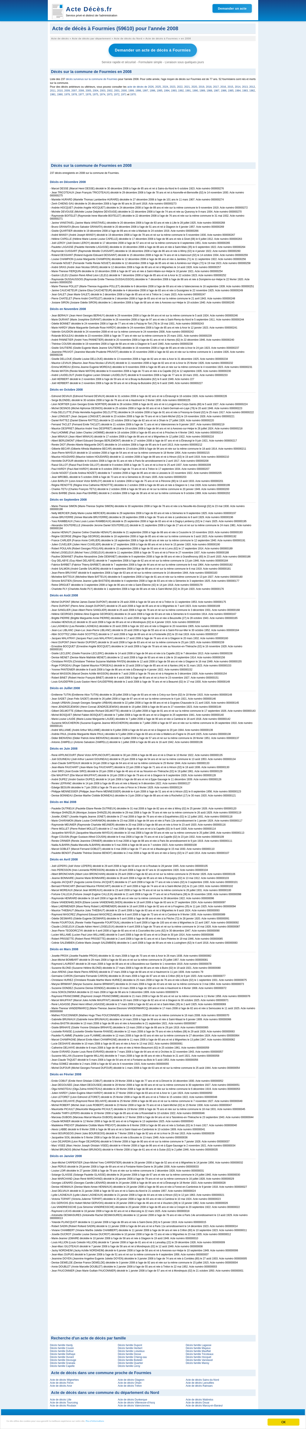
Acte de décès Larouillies (200, 1381)
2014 (238, 85)
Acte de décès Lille (60, 1398)
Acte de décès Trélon (130, 1384)
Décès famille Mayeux (198, 1346)
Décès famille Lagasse (198, 1343)
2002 (110, 89)
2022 (180, 85)
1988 (209, 89)
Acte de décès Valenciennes (134, 1404)
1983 (245, 89)
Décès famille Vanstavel (199, 1358)
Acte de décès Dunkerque (132, 1398)
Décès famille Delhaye (62, 1352)
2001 (117, 89)
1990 (195, 89)
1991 (188, 89)
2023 (173, 85)
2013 (245, 85)
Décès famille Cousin (62, 1346)
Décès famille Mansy (197, 1361)
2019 (201, 85)
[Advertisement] (153, 129)
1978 (74, 92)
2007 (74, 89)
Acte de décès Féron (62, 1381)
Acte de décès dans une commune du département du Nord (105, 1391)
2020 (194, 85)
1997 (145, 89)
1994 (167, 89)
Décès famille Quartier (130, 1361)
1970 (133, 92)
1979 (67, 92)
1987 (217, 89)
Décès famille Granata (62, 1361)
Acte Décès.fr (89, 9)
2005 (88, 89)
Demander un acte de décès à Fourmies (153, 49)
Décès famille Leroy (129, 1364)
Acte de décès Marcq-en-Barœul (204, 1404)
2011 (53, 89)
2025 (158, 85)
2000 (124, 89)
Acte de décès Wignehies (64, 1378)
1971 (124, 92)
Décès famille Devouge (63, 1358)
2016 (223, 85)
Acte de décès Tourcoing (64, 1401)
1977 (81, 92)
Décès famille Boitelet (130, 1358)
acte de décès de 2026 (140, 85)
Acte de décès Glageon (131, 1378)
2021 (187, 85)
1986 (224, 89)
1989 (202, 89)
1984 (238, 89)
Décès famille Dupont (130, 1343)
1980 (60, 92)
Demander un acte (232, 8)
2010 (60, 89)
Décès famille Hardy (61, 1343)
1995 (160, 89)
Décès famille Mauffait (198, 1349)
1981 (53, 92)
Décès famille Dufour (62, 1349)
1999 (131, 89)
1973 (109, 92)
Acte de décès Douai (197, 1401)
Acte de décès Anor (61, 1384)
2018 (209, 85)
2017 (216, 85)
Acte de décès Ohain (129, 1381)
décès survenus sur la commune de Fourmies (92, 77)
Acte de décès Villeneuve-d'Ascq (136, 1401)
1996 (152, 89)
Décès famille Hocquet (198, 1355)
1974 (102, 92)
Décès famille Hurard (62, 1355)
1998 (138, 89)
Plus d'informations (142, 1422)
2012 (252, 85)
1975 (95, 92)
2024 (165, 85)
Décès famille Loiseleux (131, 1349)
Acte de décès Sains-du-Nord (202, 1378)
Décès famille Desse (129, 1352)
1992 (181, 89)
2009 (67, 89)
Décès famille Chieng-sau (132, 1355)
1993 (174, 89)
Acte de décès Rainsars (199, 1384)
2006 (81, 89)
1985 (231, 89)
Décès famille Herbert (130, 1346)
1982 (252, 89)
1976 (88, 92)
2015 (230, 85)
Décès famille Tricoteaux (200, 1352)
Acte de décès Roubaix (63, 1404)
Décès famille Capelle (62, 1364)
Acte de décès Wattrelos (199, 1398)
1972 (116, 92)
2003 (103, 89)
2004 (95, 89)
